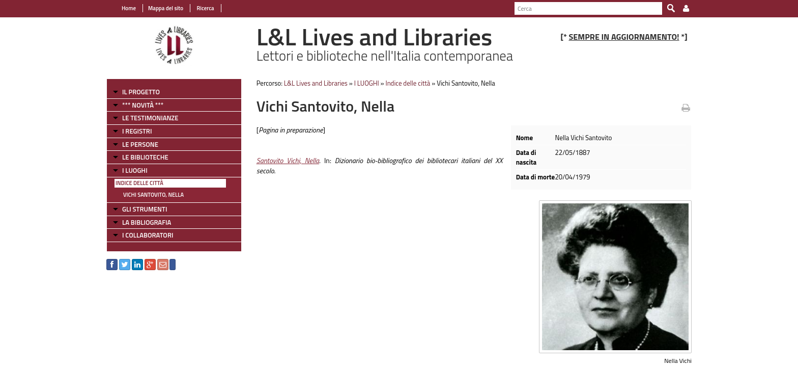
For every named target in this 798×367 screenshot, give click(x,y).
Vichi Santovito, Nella (153, 195)
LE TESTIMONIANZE (150, 118)
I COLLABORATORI (147, 235)
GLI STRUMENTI (144, 209)
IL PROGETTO (141, 92)
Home (129, 8)
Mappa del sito (165, 8)
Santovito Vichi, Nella (287, 160)
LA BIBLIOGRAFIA (146, 222)
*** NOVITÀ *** (142, 105)
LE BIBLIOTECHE (145, 157)
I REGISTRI (137, 131)
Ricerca (204, 8)
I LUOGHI (135, 170)
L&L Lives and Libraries (316, 83)
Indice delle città (139, 183)
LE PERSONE (140, 144)
